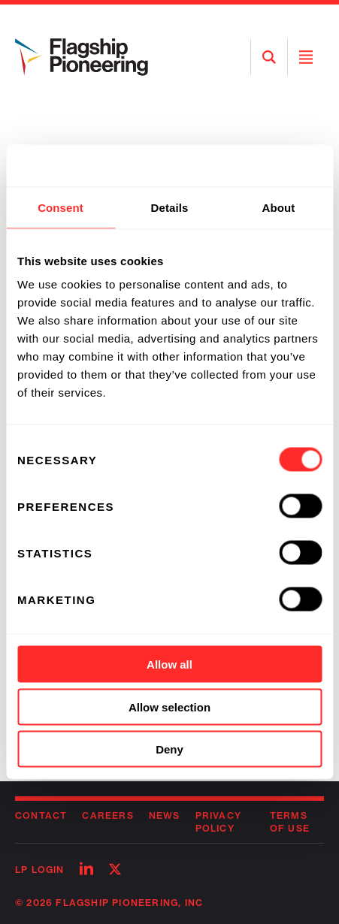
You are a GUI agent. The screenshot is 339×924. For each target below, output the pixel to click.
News (164, 815)
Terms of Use (290, 822)
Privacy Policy (218, 822)
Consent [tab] (60, 207)
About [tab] (278, 207)
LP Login (40, 869)
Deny (169, 749)
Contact (41, 815)
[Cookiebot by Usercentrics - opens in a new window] (256, 166)
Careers (107, 815)
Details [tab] (170, 207)
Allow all (169, 664)
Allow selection (169, 706)
